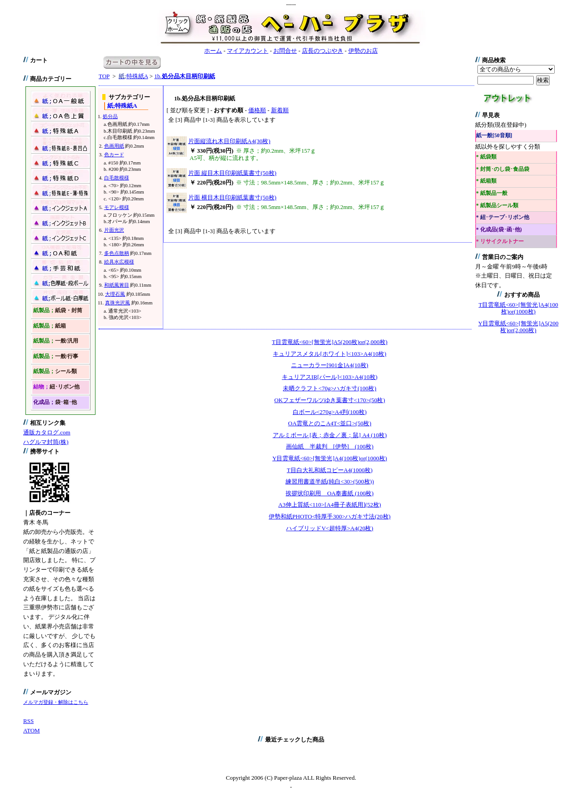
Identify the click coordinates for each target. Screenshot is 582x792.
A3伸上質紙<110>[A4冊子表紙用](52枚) (329, 504)
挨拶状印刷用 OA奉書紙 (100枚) (329, 493)
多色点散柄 (116, 253)
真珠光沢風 (117, 302)
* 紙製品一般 (491, 193)
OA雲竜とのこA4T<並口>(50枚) (329, 423)
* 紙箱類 (486, 181)
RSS (28, 720)
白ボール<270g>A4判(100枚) (330, 411)
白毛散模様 (116, 177)
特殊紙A (133, 76)
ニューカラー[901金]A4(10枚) (329, 365)
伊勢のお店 (363, 50)
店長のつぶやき (322, 50)
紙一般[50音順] (494, 136)
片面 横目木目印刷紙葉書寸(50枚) (232, 197)
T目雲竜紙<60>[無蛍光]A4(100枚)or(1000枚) (518, 308)
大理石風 (115, 294)
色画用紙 (114, 146)
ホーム (213, 50)
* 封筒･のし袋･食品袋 (502, 169)
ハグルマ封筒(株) (46, 441)
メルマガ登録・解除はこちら (55, 702)
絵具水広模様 (119, 261)
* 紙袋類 (486, 157)
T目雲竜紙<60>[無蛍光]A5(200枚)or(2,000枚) (329, 342)
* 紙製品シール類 (497, 206)
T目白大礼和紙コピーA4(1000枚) (330, 470)
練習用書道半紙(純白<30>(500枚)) (330, 481)
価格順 (257, 110)
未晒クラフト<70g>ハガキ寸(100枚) (329, 388)
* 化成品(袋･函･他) (499, 230)
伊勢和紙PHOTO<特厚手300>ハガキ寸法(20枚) (330, 516)
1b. (184, 76)
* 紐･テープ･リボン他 (502, 217)
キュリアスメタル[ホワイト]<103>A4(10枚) (329, 353)
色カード (114, 154)
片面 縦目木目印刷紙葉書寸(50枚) (232, 172)
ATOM (31, 730)
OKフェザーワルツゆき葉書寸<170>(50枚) (329, 400)
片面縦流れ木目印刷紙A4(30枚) (229, 141)
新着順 (280, 110)
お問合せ (285, 50)
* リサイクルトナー (500, 241)
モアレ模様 (116, 207)
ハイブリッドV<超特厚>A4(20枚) (329, 528)
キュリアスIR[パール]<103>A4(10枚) (329, 377)
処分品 (110, 116)
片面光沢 (114, 230)
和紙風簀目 (116, 285)
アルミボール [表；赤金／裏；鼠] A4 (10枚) (330, 435)
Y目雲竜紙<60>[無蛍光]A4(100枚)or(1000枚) (329, 458)
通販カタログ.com (46, 432)
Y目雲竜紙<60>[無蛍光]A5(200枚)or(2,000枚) (518, 327)
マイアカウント (247, 50)
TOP (104, 76)
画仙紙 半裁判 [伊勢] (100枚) (330, 446)
